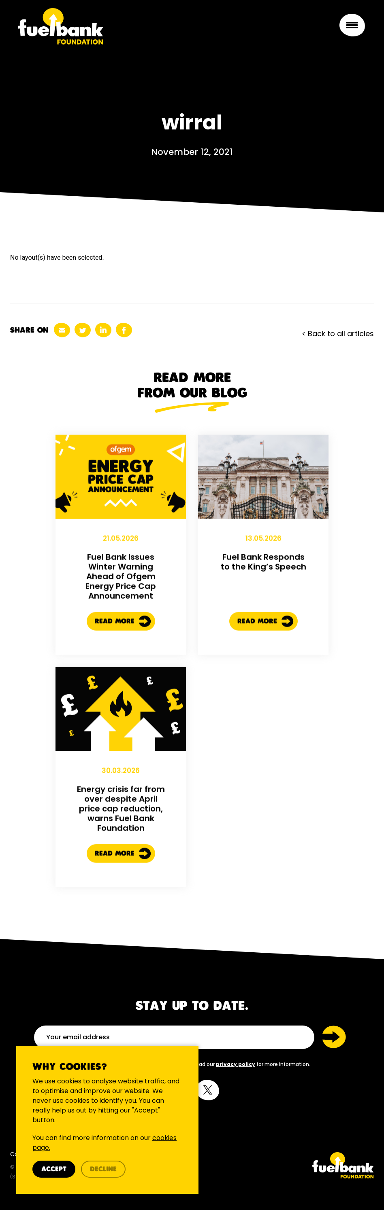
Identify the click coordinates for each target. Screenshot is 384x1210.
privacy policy (235, 1064)
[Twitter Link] (286, 1165)
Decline (103, 1169)
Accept (53, 1169)
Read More (123, 658)
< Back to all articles (338, 333)
